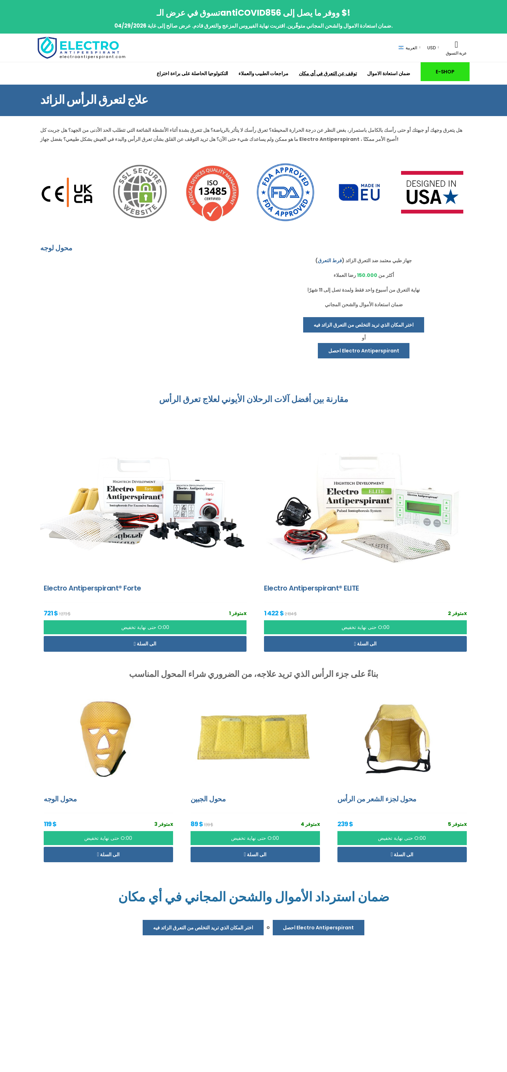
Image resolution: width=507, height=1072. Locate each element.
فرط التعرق (330, 260)
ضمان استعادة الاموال (388, 73)
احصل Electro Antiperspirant (363, 350)
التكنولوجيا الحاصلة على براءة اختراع (192, 73)
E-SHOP (445, 71)
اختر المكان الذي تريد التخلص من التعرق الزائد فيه (364, 324)
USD (431, 48)
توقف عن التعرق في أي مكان (328, 73)
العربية (408, 48)
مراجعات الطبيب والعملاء (263, 73)
